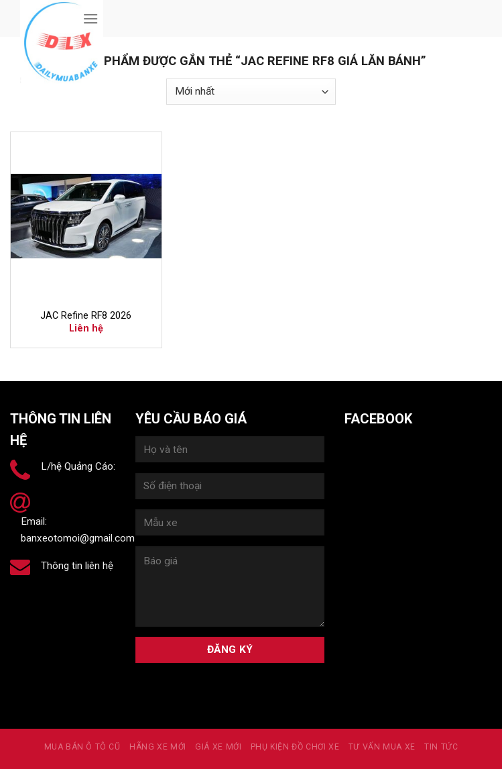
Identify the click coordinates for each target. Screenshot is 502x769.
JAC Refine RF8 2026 (85, 315)
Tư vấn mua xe (382, 747)
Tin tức (441, 747)
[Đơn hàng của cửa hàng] (250, 92)
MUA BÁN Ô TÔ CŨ (82, 747)
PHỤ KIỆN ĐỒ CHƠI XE (295, 747)
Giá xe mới (218, 747)
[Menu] (90, 18)
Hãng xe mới (157, 747)
